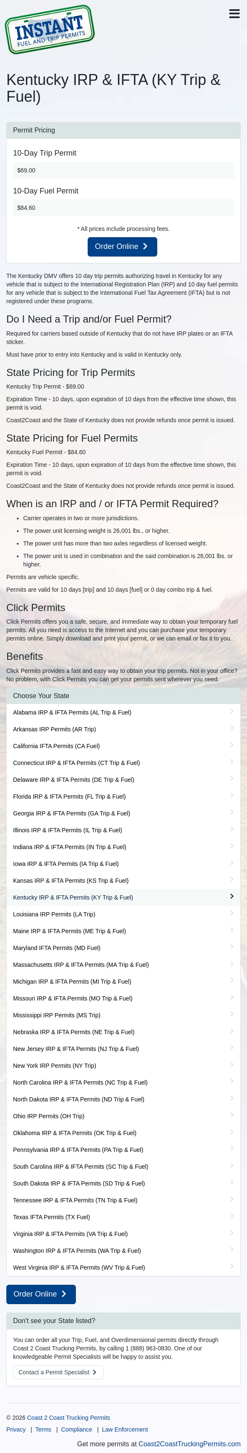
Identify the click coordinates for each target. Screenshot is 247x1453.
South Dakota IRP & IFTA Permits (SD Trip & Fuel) (79, 1183)
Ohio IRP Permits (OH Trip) (48, 1116)
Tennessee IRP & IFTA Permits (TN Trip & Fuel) (75, 1200)
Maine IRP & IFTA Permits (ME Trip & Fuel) (69, 931)
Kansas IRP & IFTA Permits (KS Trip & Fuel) (71, 880)
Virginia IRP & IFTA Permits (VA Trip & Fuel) (70, 1234)
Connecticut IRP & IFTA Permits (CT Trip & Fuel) (76, 763)
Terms (43, 1429)
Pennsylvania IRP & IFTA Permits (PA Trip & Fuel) (78, 1149)
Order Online (122, 246)
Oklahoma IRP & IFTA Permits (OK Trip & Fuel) (75, 1133)
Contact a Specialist (58, 1372)
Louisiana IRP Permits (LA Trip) (54, 914)
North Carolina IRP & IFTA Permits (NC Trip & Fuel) (80, 1082)
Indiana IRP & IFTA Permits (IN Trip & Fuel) (69, 847)
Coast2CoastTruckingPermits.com (190, 1444)
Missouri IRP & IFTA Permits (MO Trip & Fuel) (72, 998)
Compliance (76, 1429)
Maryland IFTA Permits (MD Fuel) (56, 948)
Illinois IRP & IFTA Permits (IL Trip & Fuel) (67, 830)
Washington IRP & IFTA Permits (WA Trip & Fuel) (77, 1250)
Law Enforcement (125, 1429)
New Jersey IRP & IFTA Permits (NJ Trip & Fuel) (76, 1048)
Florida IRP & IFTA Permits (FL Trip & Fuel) (69, 796)
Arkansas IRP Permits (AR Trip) (54, 729)
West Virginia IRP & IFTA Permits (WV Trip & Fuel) (79, 1267)
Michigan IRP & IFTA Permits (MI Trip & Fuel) (72, 981)
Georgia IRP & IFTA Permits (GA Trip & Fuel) (71, 813)
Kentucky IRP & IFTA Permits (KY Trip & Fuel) (73, 897)
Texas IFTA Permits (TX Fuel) (51, 1217)
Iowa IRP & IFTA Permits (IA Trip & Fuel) (66, 863)
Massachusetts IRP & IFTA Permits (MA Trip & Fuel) (81, 964)
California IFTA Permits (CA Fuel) (56, 746)
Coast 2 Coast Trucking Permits (68, 1417)
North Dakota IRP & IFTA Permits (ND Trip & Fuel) (78, 1099)
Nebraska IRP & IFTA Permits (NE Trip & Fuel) (73, 1032)
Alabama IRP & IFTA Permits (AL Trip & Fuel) (72, 712)
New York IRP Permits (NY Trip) (54, 1065)
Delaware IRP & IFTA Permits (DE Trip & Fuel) (73, 779)
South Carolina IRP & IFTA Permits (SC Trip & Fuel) (80, 1166)
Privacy (16, 1429)
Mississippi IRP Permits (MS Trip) (56, 1015)
